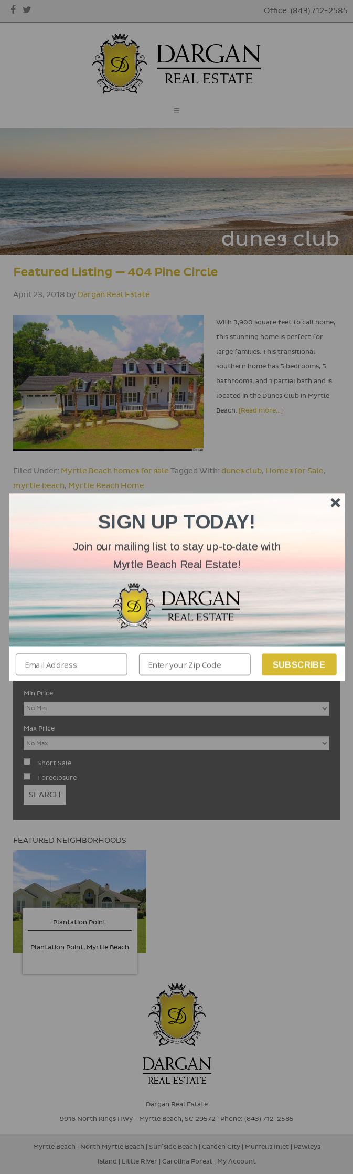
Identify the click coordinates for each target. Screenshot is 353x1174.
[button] (176, 555)
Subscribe (298, 664)
